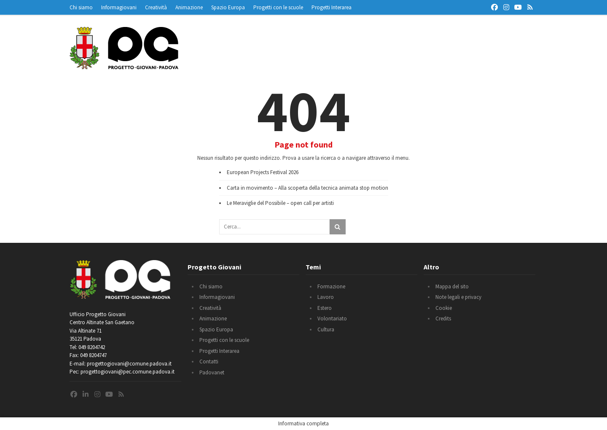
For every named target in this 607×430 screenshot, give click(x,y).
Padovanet (211, 372)
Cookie (443, 308)
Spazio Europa (228, 7)
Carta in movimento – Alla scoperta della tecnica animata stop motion (307, 187)
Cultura (325, 329)
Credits (443, 318)
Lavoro (325, 297)
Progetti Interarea (332, 7)
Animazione (189, 7)
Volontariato (332, 318)
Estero (324, 308)
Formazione (331, 286)
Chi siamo (81, 7)
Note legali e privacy (458, 297)
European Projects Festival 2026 (262, 172)
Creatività (156, 7)
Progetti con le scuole (278, 7)
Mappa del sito (452, 286)
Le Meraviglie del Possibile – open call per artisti (280, 203)
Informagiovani (119, 7)
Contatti (208, 361)
